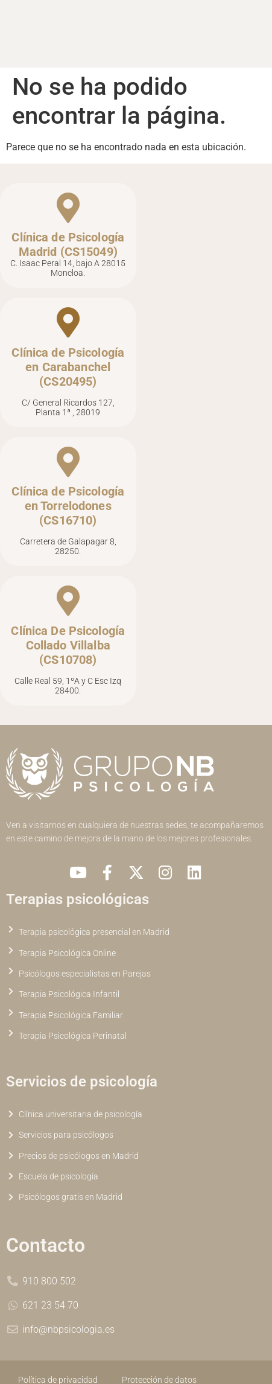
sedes (176, 825)
